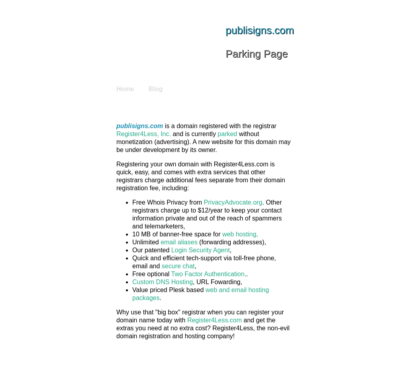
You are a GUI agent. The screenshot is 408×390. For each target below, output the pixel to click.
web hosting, (240, 234)
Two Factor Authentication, (209, 274)
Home (125, 89)
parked (227, 134)
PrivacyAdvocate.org (233, 202)
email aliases (179, 242)
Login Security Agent (200, 250)
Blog (156, 89)
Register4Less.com (214, 320)
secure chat (178, 266)
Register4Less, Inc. (143, 134)
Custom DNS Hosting (162, 282)
